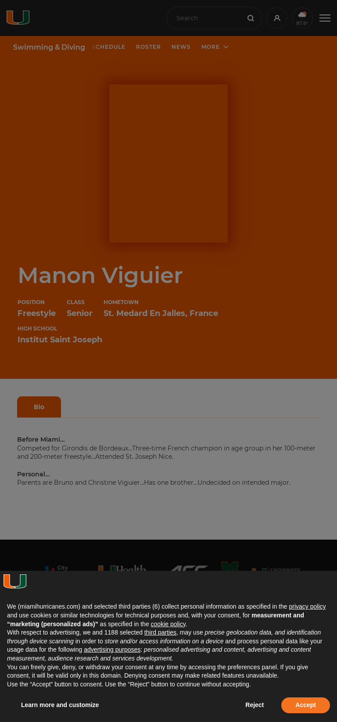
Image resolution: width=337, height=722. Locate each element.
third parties (160, 632)
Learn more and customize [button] (60, 704)
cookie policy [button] (168, 624)
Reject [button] (254, 704)
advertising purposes (112, 649)
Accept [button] (305, 704)
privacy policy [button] (307, 606)
